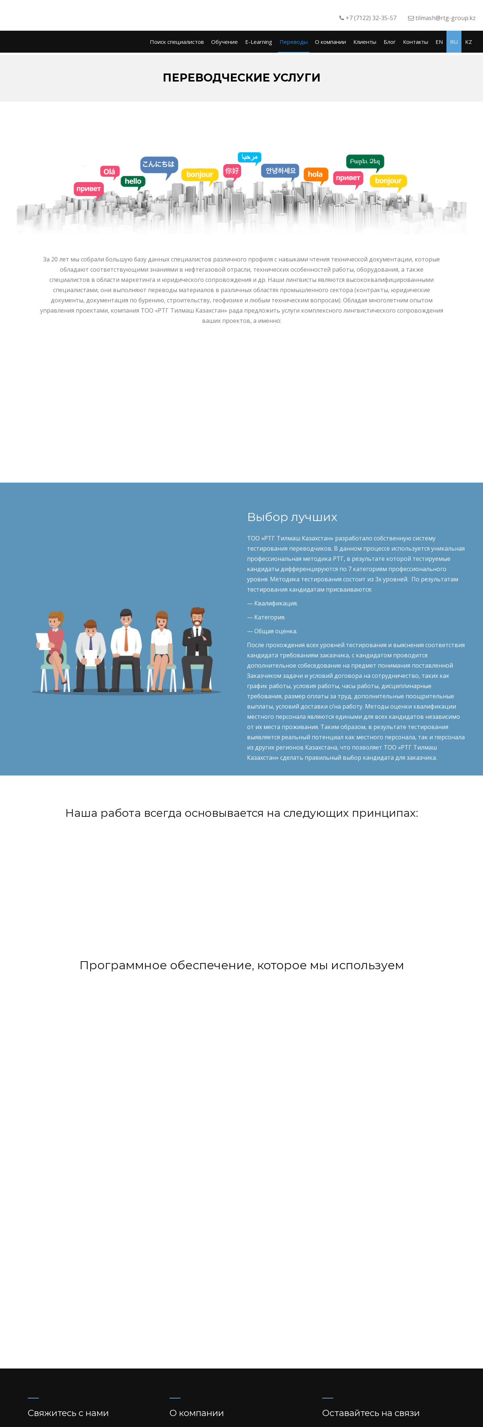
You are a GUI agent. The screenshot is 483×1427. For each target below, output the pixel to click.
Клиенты (364, 41)
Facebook (350, 1328)
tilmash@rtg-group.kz (367, 1358)
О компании (330, 41)
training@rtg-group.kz (368, 1369)
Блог (390, 41)
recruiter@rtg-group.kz (369, 1346)
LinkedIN (381, 1328)
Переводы (293, 41)
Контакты (415, 41)
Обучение (224, 41)
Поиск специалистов (177, 41)
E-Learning (258, 41)
